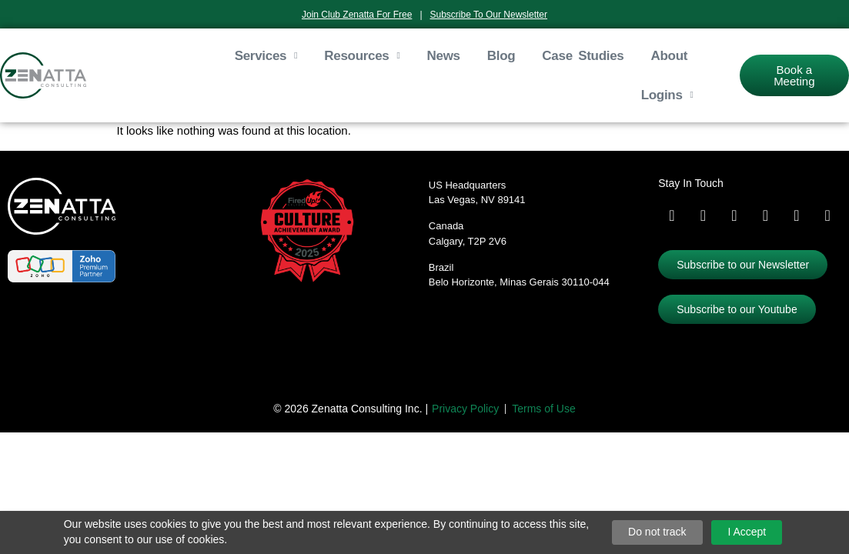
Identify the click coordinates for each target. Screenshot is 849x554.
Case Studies (582, 55)
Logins (667, 95)
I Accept (746, 532)
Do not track (657, 532)
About (669, 55)
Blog (501, 55)
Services (266, 56)
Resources (361, 56)
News (443, 55)
